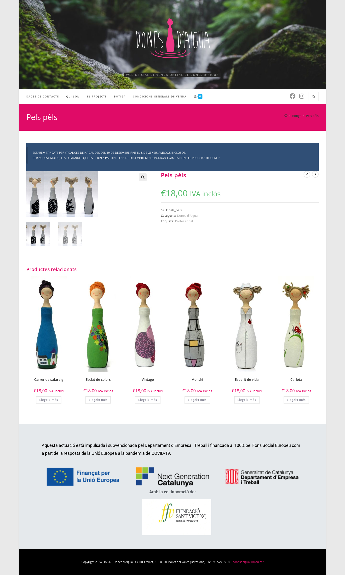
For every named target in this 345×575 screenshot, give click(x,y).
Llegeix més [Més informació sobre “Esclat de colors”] (98, 400)
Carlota (296, 379)
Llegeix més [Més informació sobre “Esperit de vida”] (246, 400)
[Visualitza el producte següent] (315, 174)
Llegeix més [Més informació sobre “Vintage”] (147, 400)
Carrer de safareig (48, 379)
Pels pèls (312, 116)
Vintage (148, 379)
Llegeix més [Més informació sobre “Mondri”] (197, 400)
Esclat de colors (98, 379)
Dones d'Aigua (187, 215)
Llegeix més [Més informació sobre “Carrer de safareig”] (48, 400)
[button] (143, 177)
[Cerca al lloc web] (313, 97)
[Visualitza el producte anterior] (307, 174)
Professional (184, 221)
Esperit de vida (247, 379)
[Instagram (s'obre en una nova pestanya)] (301, 96)
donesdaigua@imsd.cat (248, 562)
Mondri (197, 379)
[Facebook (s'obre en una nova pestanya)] (292, 96)
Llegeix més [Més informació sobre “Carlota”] (296, 400)
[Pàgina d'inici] (286, 116)
